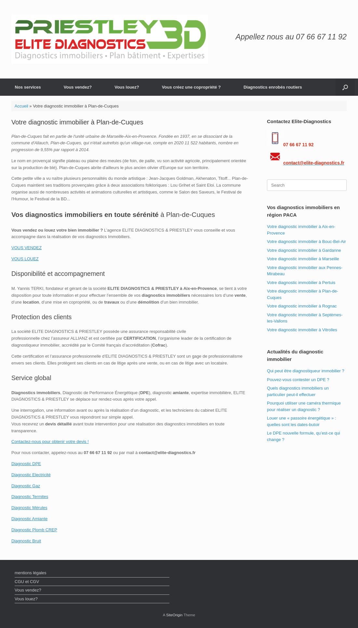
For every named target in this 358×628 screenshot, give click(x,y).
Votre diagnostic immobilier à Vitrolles (302, 329)
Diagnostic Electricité (31, 474)
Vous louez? (126, 87)
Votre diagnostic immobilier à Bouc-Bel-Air (306, 241)
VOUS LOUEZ (25, 258)
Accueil (21, 106)
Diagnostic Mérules (29, 507)
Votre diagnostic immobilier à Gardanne (304, 250)
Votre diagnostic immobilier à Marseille (303, 258)
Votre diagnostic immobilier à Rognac (302, 306)
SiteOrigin (174, 615)
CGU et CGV (27, 581)
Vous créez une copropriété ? (191, 87)
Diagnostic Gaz (25, 485)
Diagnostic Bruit (26, 540)
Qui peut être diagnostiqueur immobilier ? (305, 370)
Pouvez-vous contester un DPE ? (298, 379)
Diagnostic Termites (29, 496)
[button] (345, 87)
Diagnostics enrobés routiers (273, 87)
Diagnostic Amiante (29, 518)
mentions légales (30, 572)
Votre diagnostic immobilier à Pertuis (301, 282)
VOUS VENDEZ (26, 247)
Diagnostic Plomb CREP (34, 529)
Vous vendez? (78, 87)
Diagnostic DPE (26, 463)
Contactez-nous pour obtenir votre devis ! (50, 441)
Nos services (28, 87)
